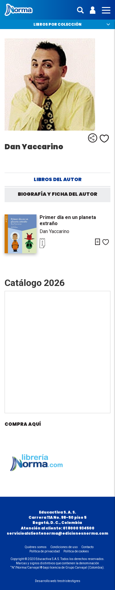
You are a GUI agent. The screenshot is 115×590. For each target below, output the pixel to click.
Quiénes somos (36, 547)
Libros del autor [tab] (58, 179)
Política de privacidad (44, 551)
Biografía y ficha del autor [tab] (57, 194)
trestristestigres (68, 581)
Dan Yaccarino (54, 231)
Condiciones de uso (64, 547)
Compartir (92, 138)
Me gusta (104, 139)
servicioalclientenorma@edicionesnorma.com (57, 533)
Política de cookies (76, 551)
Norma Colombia (19, 10)
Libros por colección (57, 24)
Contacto (87, 547)
